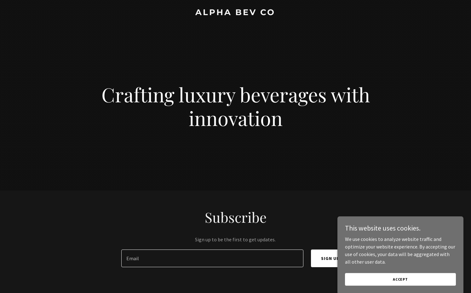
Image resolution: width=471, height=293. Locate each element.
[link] (236, 13)
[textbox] (212, 258)
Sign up (330, 258)
